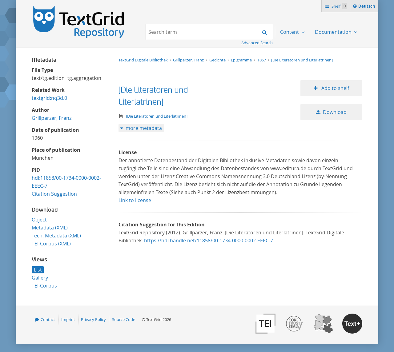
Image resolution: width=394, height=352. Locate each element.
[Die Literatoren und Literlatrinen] (302, 60)
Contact (48, 319)
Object (39, 219)
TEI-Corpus (44, 285)
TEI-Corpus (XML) (51, 243)
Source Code (123, 319)
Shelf (339, 6)
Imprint (68, 319)
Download (335, 112)
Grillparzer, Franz (51, 118)
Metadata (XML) (50, 227)
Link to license (135, 200)
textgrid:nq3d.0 (49, 98)
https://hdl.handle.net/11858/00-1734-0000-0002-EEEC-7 (208, 240)
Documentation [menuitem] (334, 32)
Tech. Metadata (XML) (56, 235)
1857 (262, 60)
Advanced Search (257, 42)
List (38, 269)
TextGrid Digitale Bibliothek (144, 60)
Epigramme (242, 60)
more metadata (144, 128)
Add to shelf (334, 88)
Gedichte (218, 60)
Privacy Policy (93, 319)
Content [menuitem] (290, 32)
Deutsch (367, 7)
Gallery (40, 277)
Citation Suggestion (54, 193)
